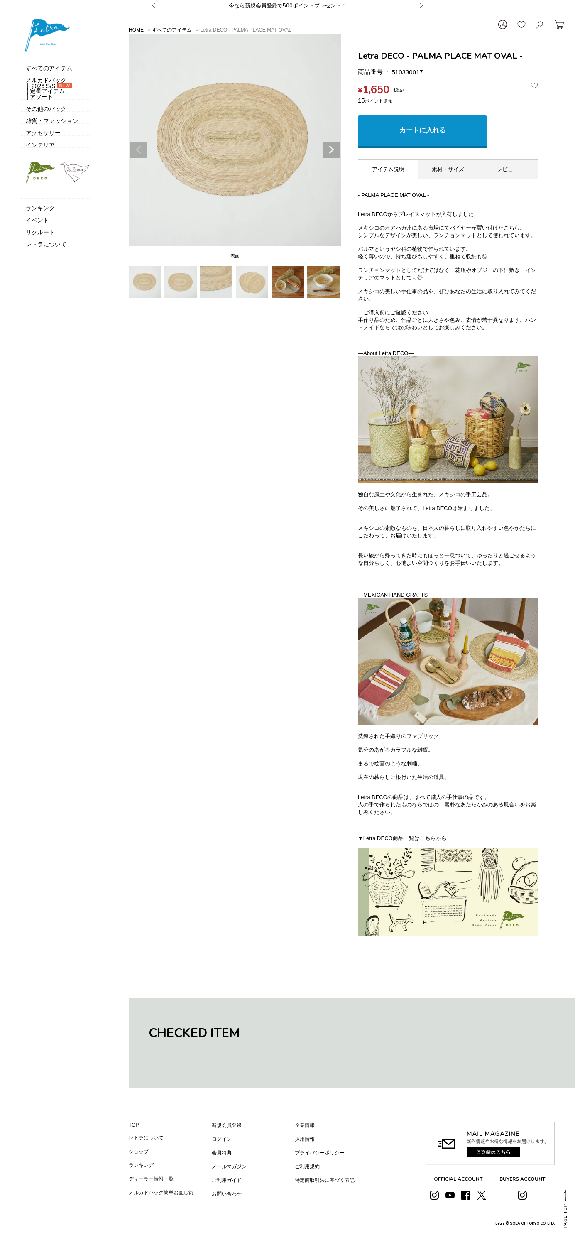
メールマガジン (229, 1166)
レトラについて (146, 1138)
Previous (138, 150)
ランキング (141, 1165)
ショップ (139, 1151)
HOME (136, 30)
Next (331, 150)
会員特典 (222, 1153)
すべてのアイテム (172, 30)
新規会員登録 (227, 1125)
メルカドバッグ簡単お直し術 (161, 1193)
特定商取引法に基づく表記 (325, 1180)
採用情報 (305, 1139)
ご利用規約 (307, 1166)
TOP (134, 1125)
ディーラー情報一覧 (151, 1179)
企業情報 (305, 1125)
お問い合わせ (227, 1194)
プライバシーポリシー (320, 1153)
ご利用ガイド (227, 1180)
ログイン (222, 1139)
